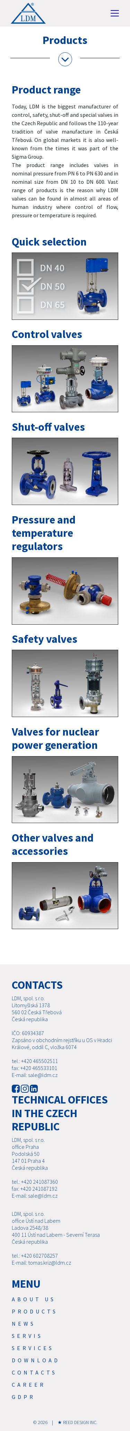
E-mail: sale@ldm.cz (35, 1074)
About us (34, 1299)
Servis (27, 1335)
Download (36, 1360)
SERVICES (33, 1348)
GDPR (23, 1396)
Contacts (34, 1372)
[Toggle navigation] (114, 13)
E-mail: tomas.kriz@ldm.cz (41, 1262)
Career (29, 1384)
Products (35, 1311)
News (24, 1323)
